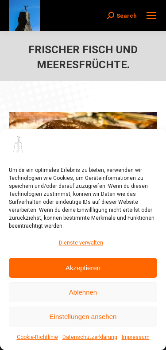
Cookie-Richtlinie (37, 337)
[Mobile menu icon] (151, 15)
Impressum (136, 337)
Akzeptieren (83, 268)
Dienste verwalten (81, 243)
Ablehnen (83, 292)
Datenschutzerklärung (89, 337)
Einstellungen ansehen (83, 316)
